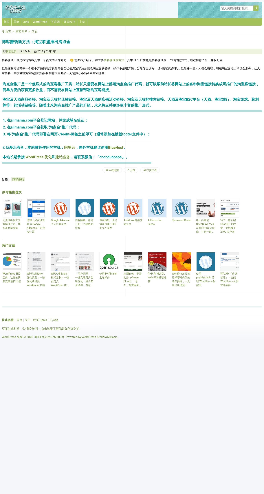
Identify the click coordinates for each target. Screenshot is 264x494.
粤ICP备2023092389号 (49, 337)
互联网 (55, 22)
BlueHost (115, 147)
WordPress (40, 22)
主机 (82, 22)
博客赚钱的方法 (114, 60)
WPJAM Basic (108, 337)
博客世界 (21, 31)
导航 (16, 22)
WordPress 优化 (38, 157)
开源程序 (69, 22)
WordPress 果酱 (12, 337)
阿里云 (69, 147)
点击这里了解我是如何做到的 (60, 328)
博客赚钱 (18, 179)
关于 (28, 320)
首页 (7, 22)
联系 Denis (40, 320)
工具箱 (53, 320)
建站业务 (62, 157)
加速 (26, 22)
